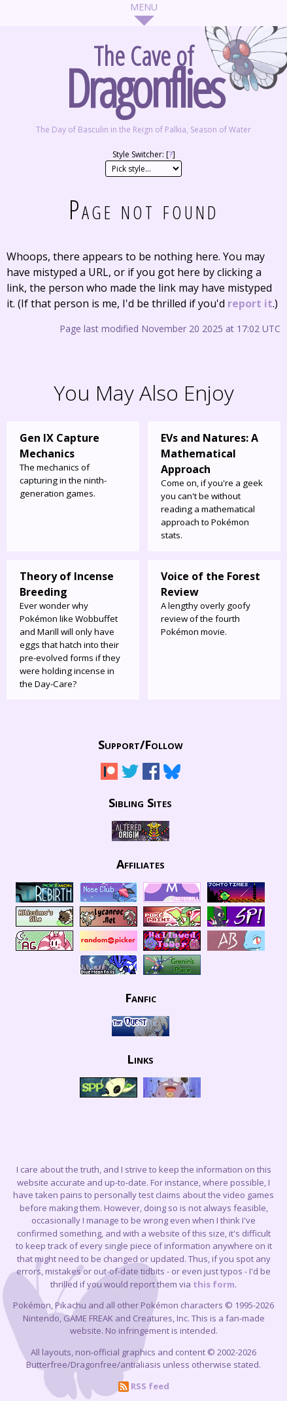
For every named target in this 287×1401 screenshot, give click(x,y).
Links (140, 1058)
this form (214, 1284)
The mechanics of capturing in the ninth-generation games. (73, 464)
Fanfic (140, 997)
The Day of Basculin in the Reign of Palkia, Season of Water (143, 129)
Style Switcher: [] (143, 154)
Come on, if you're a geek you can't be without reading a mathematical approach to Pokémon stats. (214, 485)
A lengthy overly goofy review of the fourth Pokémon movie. (214, 603)
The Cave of (143, 73)
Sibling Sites (140, 802)
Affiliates (140, 863)
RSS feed (143, 1386)
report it (250, 303)
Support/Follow (140, 744)
